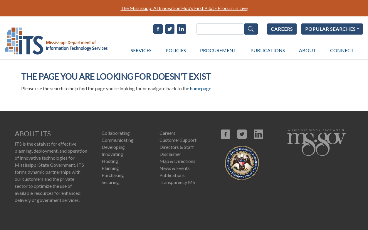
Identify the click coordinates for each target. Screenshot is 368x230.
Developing (113, 147)
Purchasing (113, 175)
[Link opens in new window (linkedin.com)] (258, 134)
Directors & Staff (176, 147)
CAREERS (282, 29)
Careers (167, 133)
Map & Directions (177, 161)
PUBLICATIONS (268, 50)
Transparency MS (177, 182)
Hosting (110, 161)
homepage (200, 88)
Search (251, 29)
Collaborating (116, 133)
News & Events (174, 168)
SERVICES (141, 50)
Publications (172, 175)
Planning (110, 168)
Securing (110, 182)
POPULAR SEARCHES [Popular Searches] (330, 29)
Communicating (118, 140)
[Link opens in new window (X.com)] (242, 134)
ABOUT (307, 50)
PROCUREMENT (218, 50)
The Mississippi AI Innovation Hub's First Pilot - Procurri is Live (184, 8)
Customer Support (177, 140)
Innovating (112, 154)
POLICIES (176, 50)
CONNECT (342, 50)
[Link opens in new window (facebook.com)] (225, 134)
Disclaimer (170, 154)
